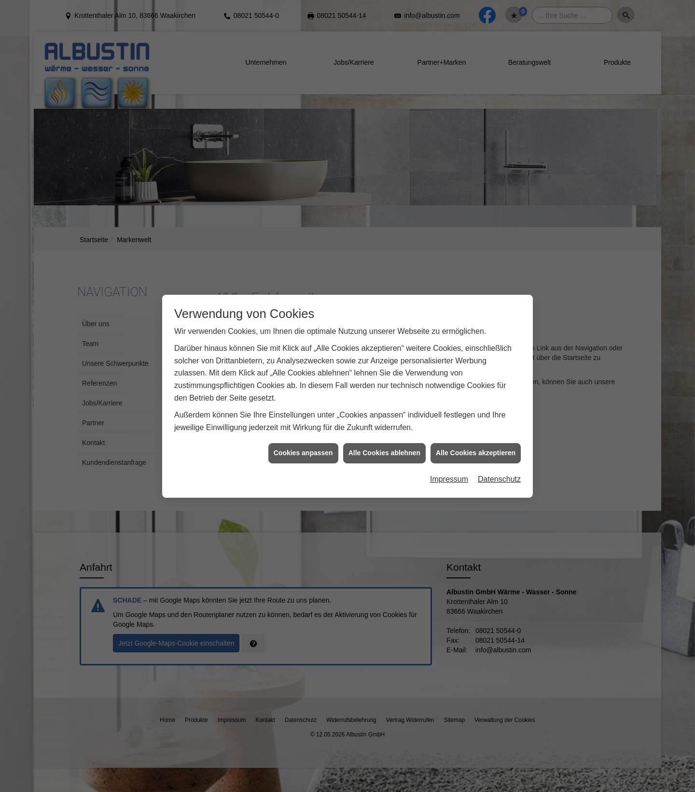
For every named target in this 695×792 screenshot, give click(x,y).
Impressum (449, 467)
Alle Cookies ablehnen (384, 441)
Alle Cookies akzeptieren (475, 441)
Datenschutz (499, 467)
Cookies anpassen (303, 441)
